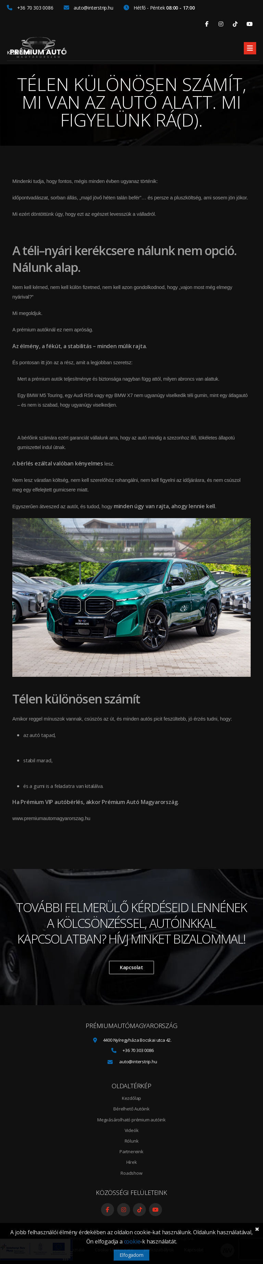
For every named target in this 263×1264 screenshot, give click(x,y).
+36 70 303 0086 (30, 7)
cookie (132, 1241)
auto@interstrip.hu (88, 7)
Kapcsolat (131, 967)
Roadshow (131, 1173)
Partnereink (131, 1151)
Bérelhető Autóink (131, 1109)
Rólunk (132, 1141)
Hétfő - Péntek (159, 7)
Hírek (131, 1162)
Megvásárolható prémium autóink (131, 1120)
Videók (132, 1130)
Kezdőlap (19, 52)
